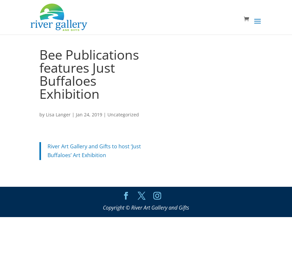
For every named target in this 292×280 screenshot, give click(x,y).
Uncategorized (123, 114)
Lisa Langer (58, 114)
